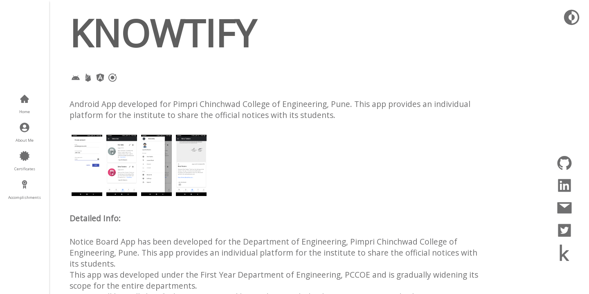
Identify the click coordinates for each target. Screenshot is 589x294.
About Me (25, 140)
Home (24, 111)
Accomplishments (24, 197)
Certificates (24, 169)
